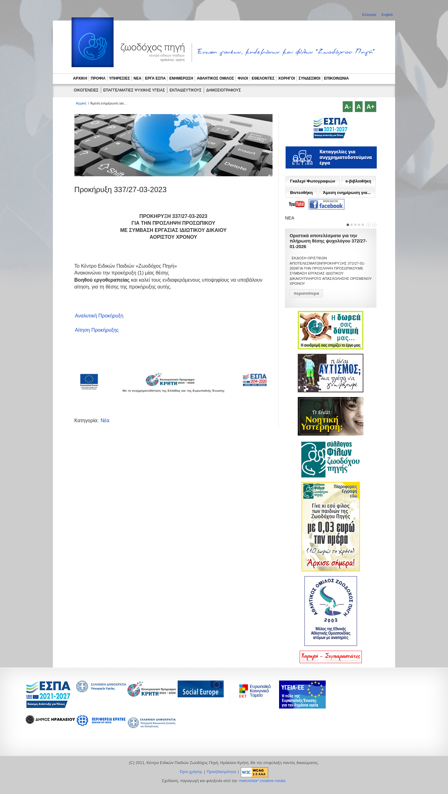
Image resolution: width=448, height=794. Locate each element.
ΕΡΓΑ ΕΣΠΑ (155, 78)
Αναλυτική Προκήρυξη (99, 315)
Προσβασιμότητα (221, 772)
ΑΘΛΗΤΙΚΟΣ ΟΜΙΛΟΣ (215, 78)
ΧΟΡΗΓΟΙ (286, 78)
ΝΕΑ (137, 78)
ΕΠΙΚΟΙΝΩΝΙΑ (336, 78)
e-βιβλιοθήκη (358, 181)
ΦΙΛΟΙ (243, 78)
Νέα (104, 420)
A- (347, 106)
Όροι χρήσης (191, 772)
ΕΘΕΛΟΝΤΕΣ (263, 78)
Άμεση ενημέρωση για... (347, 192)
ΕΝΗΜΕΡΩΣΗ (181, 78)
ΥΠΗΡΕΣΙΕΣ (119, 78)
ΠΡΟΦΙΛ (98, 78)
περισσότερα (306, 293)
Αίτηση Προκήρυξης (97, 330)
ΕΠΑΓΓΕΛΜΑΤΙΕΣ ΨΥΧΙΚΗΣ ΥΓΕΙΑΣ (134, 90)
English (387, 14)
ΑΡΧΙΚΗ (80, 78)
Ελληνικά (369, 14)
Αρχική (81, 103)
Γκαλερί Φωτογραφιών (312, 181)
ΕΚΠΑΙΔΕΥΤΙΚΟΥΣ (186, 90)
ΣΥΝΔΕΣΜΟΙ (309, 78)
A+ (370, 106)
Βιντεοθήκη (301, 192)
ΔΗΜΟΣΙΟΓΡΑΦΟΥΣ (223, 90)
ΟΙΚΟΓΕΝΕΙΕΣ (86, 90)
